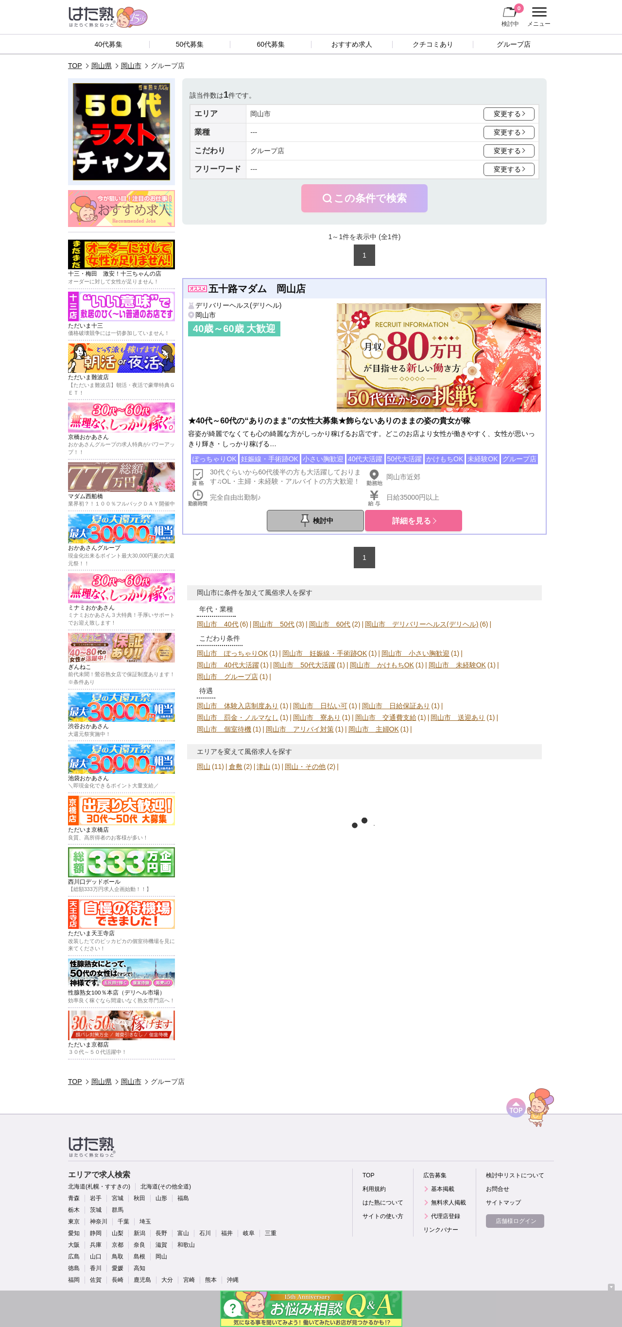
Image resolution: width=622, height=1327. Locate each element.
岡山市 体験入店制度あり (237, 706)
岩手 (96, 1198)
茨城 (96, 1209)
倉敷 (235, 766)
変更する (507, 114)
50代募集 (190, 44)
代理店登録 (445, 1216)
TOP (75, 66)
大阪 (74, 1244)
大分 (167, 1279)
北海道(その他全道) (165, 1186)
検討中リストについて (515, 1175)
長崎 (117, 1279)
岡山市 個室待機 (224, 729)
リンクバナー (440, 1229)
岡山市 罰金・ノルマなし (237, 717)
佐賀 (96, 1279)
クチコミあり (433, 44)
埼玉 (145, 1221)
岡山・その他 (305, 766)
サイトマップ (503, 1202)
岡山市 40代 (218, 624)
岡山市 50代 (273, 624)
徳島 (74, 1268)
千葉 (123, 1221)
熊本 (211, 1279)
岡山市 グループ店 (227, 677)
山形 (161, 1198)
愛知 (74, 1233)
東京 (74, 1221)
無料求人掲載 (448, 1202)
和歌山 (186, 1244)
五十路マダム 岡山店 (257, 288)
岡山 (203, 766)
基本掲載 (442, 1189)
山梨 (117, 1233)
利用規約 (374, 1189)
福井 (227, 1233)
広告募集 (435, 1175)
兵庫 (96, 1244)
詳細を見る (411, 520)
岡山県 (101, 66)
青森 (74, 1198)
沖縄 (233, 1279)
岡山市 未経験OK (457, 665)
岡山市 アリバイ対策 (300, 729)
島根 (139, 1256)
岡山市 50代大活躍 (304, 665)
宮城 (117, 1198)
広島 (74, 1256)
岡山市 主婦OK (373, 729)
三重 (270, 1233)
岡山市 (131, 66)
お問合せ (497, 1189)
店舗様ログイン (516, 1221)
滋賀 (161, 1244)
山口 (96, 1256)
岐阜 (249, 1233)
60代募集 (271, 44)
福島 (183, 1198)
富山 (183, 1233)
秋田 (139, 1198)
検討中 (512, 15)
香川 (96, 1268)
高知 (139, 1268)
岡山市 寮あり (317, 717)
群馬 (117, 1209)
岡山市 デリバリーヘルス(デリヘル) (421, 624)
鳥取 (117, 1256)
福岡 (74, 1279)
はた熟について (383, 1202)
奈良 (139, 1244)
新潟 (139, 1233)
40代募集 (109, 44)
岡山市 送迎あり (458, 717)
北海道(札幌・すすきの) (99, 1186)
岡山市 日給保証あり (396, 706)
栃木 (74, 1209)
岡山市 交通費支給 (385, 717)
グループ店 (514, 44)
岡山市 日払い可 (320, 706)
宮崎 (189, 1279)
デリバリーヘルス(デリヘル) (238, 305)
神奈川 (98, 1221)
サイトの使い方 (383, 1216)
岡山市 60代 (330, 624)
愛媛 (117, 1268)
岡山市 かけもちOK (382, 665)
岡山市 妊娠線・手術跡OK (324, 653)
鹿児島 (142, 1279)
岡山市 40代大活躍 (228, 665)
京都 (117, 1244)
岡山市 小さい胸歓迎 (415, 653)
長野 (161, 1233)
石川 (205, 1233)
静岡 (96, 1233)
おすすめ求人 (351, 44)
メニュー (538, 17)
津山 (263, 766)
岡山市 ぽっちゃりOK (232, 653)
